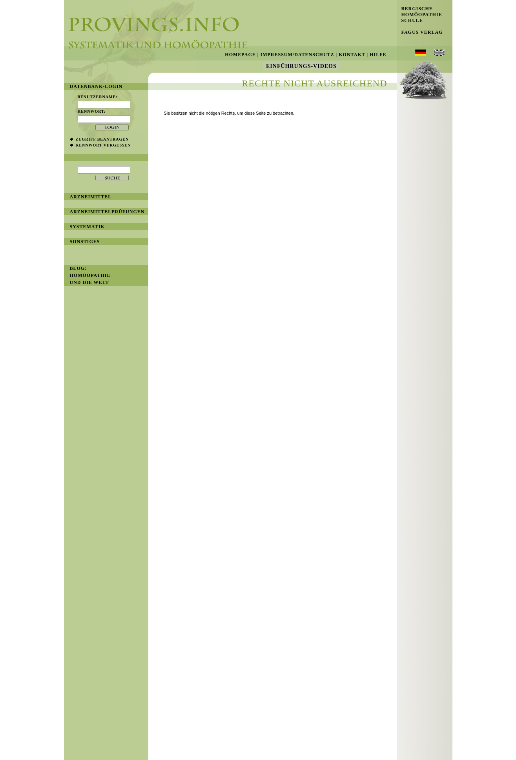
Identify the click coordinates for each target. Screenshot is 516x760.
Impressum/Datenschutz (297, 54)
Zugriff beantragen (102, 139)
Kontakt (352, 54)
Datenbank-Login (96, 86)
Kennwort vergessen (103, 145)
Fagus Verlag (420, 32)
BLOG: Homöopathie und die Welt (90, 275)
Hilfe (378, 54)
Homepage (240, 54)
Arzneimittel (91, 197)
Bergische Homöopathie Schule (419, 14)
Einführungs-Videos (301, 66)
